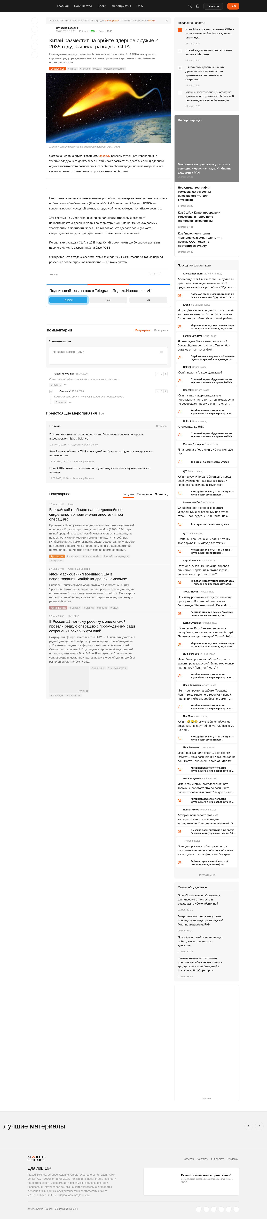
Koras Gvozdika (192, 622)
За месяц (161, 494)
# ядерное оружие (114, 68)
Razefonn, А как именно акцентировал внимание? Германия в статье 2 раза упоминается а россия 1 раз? (203, 570)
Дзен (101, 300)
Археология (57, 556)
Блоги (102, 6)
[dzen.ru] (221, 1209)
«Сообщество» (111, 20)
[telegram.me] (229, 1209)
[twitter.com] (199, 1209)
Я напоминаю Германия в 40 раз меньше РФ (205, 451)
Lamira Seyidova (192, 336)
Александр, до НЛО (191, 426)
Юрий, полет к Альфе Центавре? (200, 372)
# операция (57, 695)
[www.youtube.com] (214, 1209)
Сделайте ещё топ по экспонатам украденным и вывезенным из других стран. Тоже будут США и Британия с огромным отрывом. (203, 512)
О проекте (217, 1159)
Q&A (139, 6)
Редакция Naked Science (84, 444)
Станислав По (191, 502)
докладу (104, 156)
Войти (233, 6)
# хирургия (56, 560)
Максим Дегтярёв (193, 444)
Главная (63, 6)
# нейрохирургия (117, 668)
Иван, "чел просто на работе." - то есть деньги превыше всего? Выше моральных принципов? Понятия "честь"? (206, 663)
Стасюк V (64, 391)
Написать (213, 6)
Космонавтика (58, 607)
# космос (85, 68)
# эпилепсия (73, 695)
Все (101, 413)
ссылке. (152, 20)
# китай (108, 556)
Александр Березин (83, 461)
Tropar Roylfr (190, 591)
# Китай (72, 68)
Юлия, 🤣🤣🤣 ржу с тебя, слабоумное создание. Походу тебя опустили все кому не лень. (206, 726)
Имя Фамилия (191, 654)
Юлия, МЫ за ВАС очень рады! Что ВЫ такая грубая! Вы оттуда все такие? (204, 541)
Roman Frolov (191, 809)
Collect (187, 367)
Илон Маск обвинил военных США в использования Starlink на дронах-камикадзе (88, 576)
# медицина (122, 556)
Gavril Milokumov (64, 373)
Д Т (185, 471)
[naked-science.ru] (236, 1209)
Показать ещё (206, 875)
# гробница (73, 556)
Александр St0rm (193, 273)
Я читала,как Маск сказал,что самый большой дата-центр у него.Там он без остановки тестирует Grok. (204, 345)
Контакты (202, 1159)
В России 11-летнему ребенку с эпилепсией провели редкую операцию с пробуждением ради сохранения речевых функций (92, 626)
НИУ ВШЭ (69, 679)
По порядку (161, 330)
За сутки (128, 494)
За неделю (144, 494)
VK (140, 300)
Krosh (186, 304)
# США (97, 68)
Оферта (189, 1159)
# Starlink (88, 607)
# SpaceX (75, 607)
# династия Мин (91, 556)
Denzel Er (188, 390)
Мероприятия (121, 6)
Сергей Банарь (192, 560)
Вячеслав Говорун (67, 28)
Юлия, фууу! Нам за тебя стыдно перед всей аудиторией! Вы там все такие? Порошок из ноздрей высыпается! (204, 480)
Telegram (62, 300)
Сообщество (83, 6)
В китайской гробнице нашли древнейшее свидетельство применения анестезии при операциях (86, 514)
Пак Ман (188, 716)
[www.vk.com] (206, 1209)
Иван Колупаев (192, 685)
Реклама (232, 1159)
